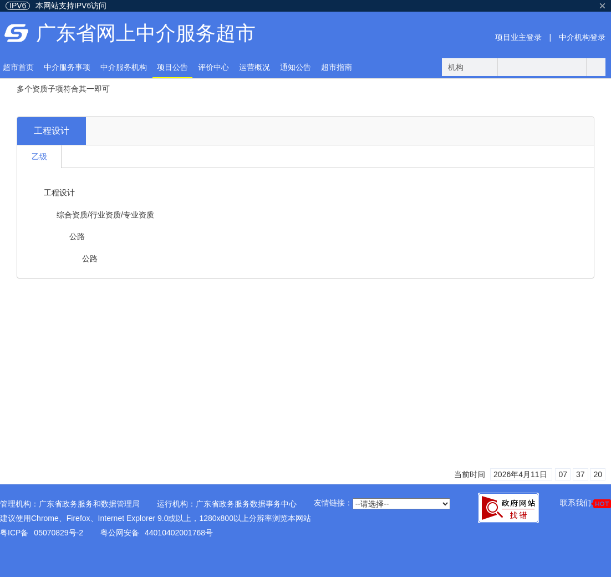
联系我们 (585, 503)
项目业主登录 (518, 37)
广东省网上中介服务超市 (146, 33)
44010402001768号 (179, 532)
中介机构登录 (582, 37)
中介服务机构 (123, 67)
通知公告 (295, 67)
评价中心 (213, 67)
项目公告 (172, 67)
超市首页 (18, 67)
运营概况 (254, 67)
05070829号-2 (58, 532)
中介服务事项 (67, 67)
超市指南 (336, 67)
